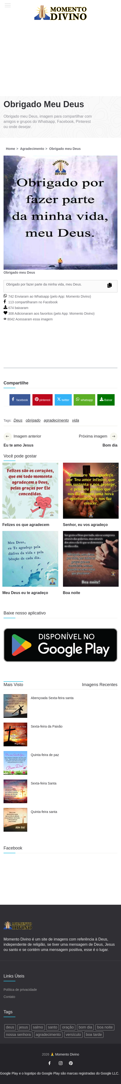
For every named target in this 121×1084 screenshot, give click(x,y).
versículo (73, 1035)
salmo (38, 1027)
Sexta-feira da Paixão (47, 726)
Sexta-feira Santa (43, 783)
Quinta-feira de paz (45, 755)
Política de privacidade (20, 990)
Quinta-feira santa (44, 812)
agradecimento (48, 1035)
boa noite (105, 1027)
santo (52, 1027)
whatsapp (84, 399)
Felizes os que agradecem (25, 525)
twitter (63, 399)
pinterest (42, 399)
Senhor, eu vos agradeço (85, 525)
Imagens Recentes (99, 684)
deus (10, 1027)
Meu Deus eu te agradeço (25, 593)
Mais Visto (13, 684)
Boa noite (71, 593)
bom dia (85, 1027)
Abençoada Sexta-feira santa (52, 698)
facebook (20, 399)
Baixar (106, 399)
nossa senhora (18, 1035)
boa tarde (94, 1035)
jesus (23, 1027)
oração (68, 1027)
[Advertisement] (60, 60)
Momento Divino (78, 296)
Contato (9, 997)
